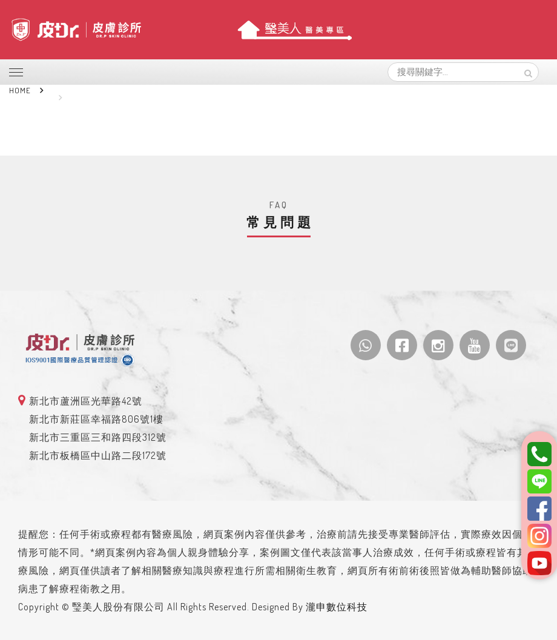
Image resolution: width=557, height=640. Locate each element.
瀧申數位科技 (336, 607)
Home (20, 90)
